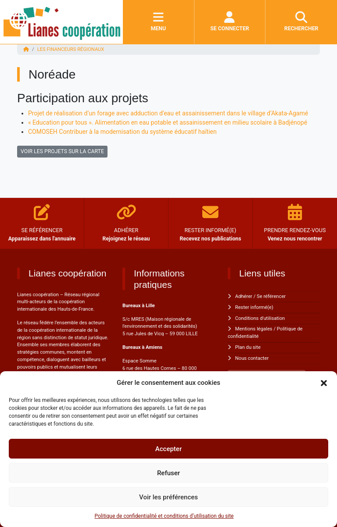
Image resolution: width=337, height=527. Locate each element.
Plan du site (248, 347)
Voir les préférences (168, 497)
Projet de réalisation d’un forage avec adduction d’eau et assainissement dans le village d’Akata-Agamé (168, 113)
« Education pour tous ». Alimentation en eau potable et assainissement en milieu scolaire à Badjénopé (167, 122)
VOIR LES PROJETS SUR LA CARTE (62, 151)
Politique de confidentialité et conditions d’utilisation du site (164, 516)
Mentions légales (253, 329)
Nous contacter (252, 358)
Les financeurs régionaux (70, 49)
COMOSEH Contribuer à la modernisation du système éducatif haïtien (122, 131)
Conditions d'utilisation (260, 318)
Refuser (168, 473)
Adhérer (243, 296)
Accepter (168, 449)
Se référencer (271, 296)
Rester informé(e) (254, 307)
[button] (323, 382)
